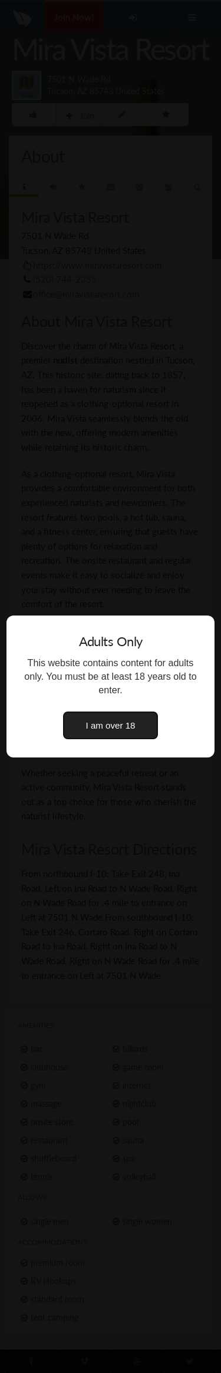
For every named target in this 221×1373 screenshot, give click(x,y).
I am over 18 (111, 725)
